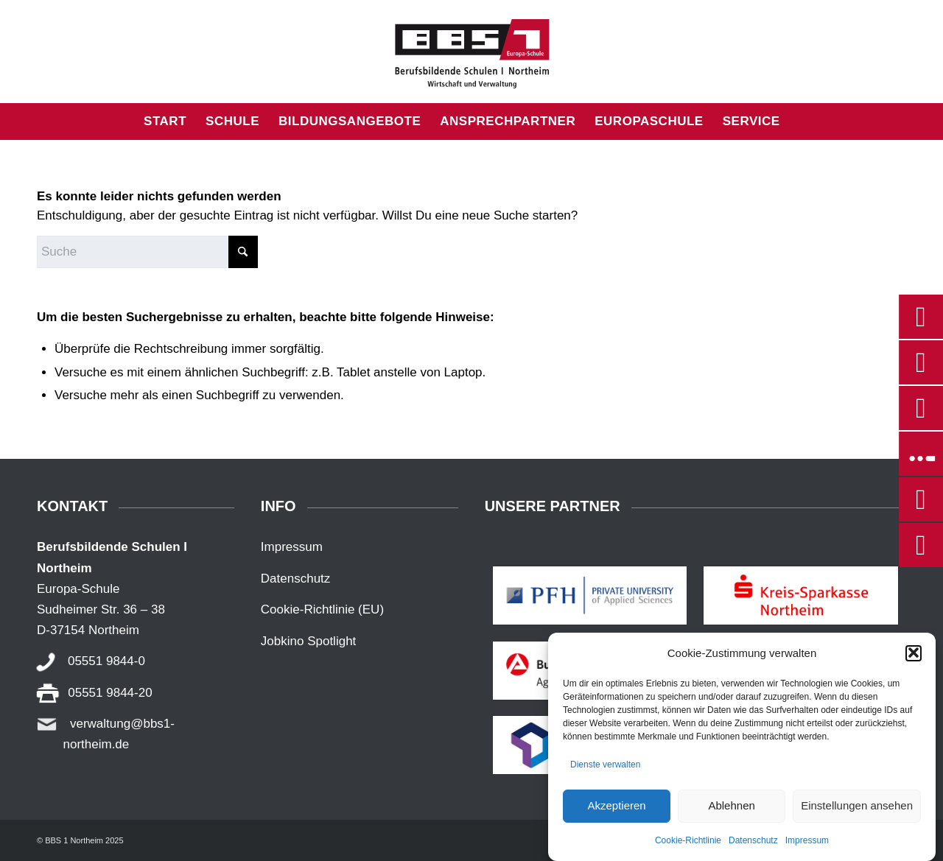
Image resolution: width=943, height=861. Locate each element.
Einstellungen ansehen (857, 815)
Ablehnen (731, 815)
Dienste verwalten (605, 775)
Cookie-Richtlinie (688, 851)
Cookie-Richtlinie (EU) (322, 609)
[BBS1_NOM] (471, 51)
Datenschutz (753, 851)
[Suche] (799, 121)
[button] (913, 663)
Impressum (807, 851)
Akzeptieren (616, 815)
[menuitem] (165, 121)
